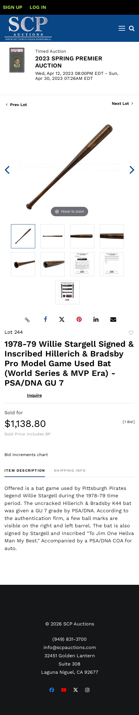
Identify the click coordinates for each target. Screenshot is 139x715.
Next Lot (122, 103)
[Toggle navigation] (122, 28)
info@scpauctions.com (69, 647)
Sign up (12, 7)
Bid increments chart (26, 454)
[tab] (24, 472)
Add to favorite (131, 333)
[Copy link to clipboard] (27, 319)
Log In (38, 7)
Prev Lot (16, 104)
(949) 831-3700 (69, 639)
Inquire (34, 395)
